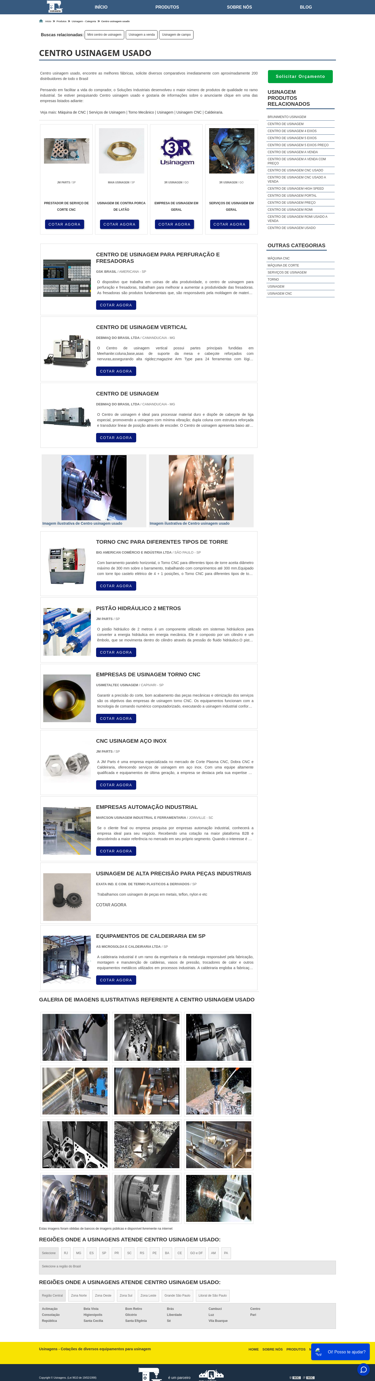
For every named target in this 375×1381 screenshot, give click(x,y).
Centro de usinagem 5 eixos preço (298, 145)
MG (78, 1253)
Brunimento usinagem (287, 117)
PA (226, 1253)
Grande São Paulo (177, 1295)
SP (104, 1253)
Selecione (49, 1253)
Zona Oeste (103, 1295)
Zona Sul (126, 1295)
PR (117, 1253)
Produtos (167, 7)
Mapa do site (321, 1349)
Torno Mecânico (141, 112)
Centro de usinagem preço (292, 203)
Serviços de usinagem (287, 272)
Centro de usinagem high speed (296, 188)
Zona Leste (148, 1295)
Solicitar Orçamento (300, 76)
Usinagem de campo (176, 34)
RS (142, 1253)
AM (213, 1253)
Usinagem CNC (189, 112)
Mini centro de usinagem (105, 34)
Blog (306, 7)
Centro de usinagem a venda (293, 152)
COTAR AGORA (64, 224)
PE (155, 1253)
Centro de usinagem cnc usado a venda (297, 179)
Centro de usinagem (286, 124)
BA (167, 1253)
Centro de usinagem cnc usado (295, 170)
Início (101, 7)
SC (129, 1253)
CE (180, 1253)
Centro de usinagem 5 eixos (292, 138)
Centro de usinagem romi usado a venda (297, 219)
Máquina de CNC (72, 112)
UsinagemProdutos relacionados (289, 98)
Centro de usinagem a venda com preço (297, 161)
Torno (273, 279)
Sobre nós (239, 7)
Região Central (52, 1295)
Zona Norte (79, 1295)
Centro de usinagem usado (292, 228)
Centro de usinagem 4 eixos (292, 131)
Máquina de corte (283, 265)
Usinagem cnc (280, 293)
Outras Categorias (297, 245)
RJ (66, 1253)
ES (92, 1253)
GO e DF (196, 1253)
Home (254, 1349)
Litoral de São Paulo (213, 1295)
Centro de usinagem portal (292, 195)
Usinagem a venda (142, 34)
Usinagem (165, 112)
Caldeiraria (213, 112)
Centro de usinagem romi (290, 210)
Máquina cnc (279, 258)
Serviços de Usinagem (107, 112)
